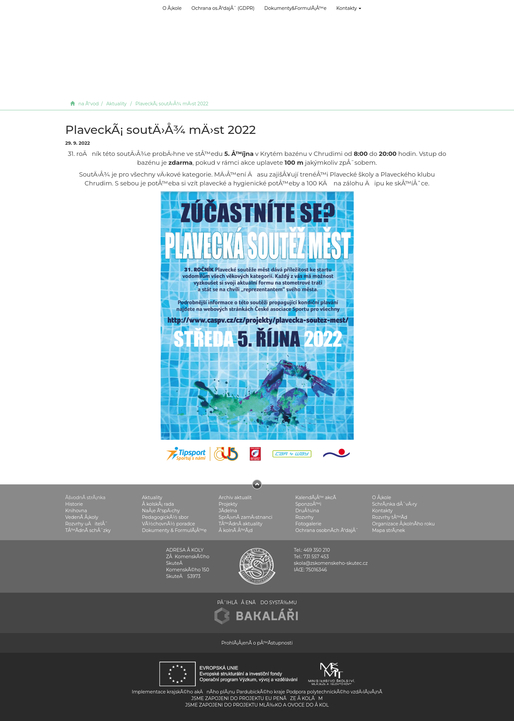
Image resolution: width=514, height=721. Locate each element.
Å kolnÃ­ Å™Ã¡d (236, 530)
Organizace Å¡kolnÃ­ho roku (403, 523)
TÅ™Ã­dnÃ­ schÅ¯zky (88, 530)
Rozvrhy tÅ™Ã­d (389, 517)
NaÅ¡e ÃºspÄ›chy (161, 510)
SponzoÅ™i (308, 504)
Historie (74, 504)
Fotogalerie (308, 523)
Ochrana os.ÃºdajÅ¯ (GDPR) (222, 8)
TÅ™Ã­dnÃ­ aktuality (240, 523)
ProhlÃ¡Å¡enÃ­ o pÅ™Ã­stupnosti (256, 643)
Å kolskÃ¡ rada (158, 504)
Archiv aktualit (235, 497)
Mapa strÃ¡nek (388, 530)
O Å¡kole (172, 8)
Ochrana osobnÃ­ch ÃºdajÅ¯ (326, 530)
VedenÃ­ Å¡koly (81, 517)
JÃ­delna (228, 510)
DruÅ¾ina (307, 510)
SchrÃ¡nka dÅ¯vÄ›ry (394, 504)
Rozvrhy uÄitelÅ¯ (86, 523)
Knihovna (76, 510)
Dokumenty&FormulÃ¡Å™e (295, 8)
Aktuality (116, 104)
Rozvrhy (304, 517)
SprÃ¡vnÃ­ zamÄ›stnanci (245, 517)
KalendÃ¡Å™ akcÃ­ (315, 497)
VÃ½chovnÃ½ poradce (168, 523)
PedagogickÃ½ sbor (165, 517)
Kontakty (348, 8)
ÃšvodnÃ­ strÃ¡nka (85, 497)
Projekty (228, 504)
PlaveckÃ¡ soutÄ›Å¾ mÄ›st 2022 (171, 104)
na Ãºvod (88, 104)
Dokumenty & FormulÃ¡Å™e (174, 530)
